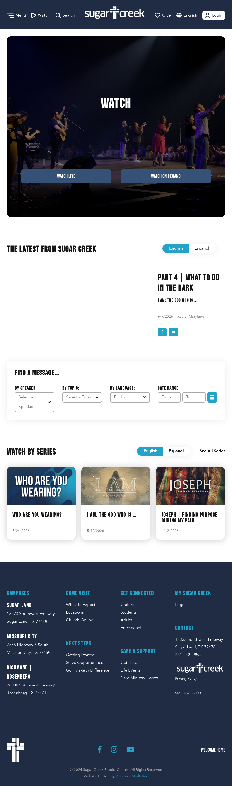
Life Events (130, 670)
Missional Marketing (131, 776)
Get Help (129, 662)
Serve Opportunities (84, 662)
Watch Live (66, 176)
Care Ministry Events (140, 678)
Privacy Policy (186, 678)
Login (213, 15)
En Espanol (131, 628)
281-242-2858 (188, 655)
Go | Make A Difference (87, 670)
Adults (127, 620)
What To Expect (80, 604)
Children (129, 604)
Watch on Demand (166, 176)
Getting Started (80, 655)
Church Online (79, 620)
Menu (16, 15)
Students (129, 612)
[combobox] (195, 15)
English (190, 15)
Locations (75, 612)
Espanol (201, 248)
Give (163, 15)
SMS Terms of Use (189, 693)
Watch (40, 15)
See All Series (212, 451)
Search (65, 15)
